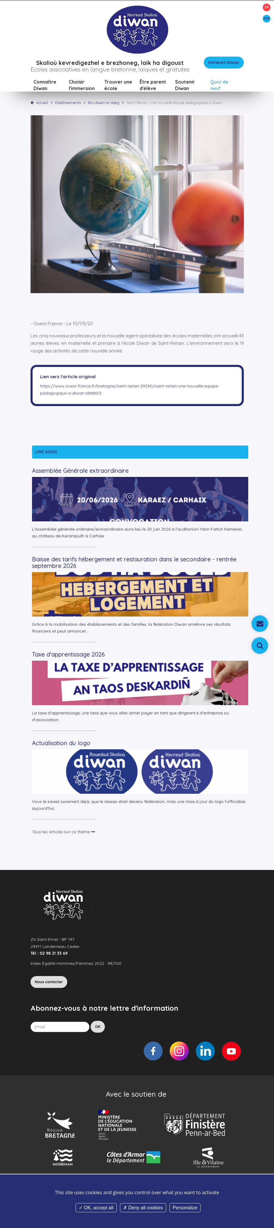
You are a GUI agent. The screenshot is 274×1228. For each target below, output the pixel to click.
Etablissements (68, 102)
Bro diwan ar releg (104, 102)
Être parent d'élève (153, 85)
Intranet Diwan (223, 63)
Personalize (185, 1207)
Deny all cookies (143, 1207)
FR (267, 7)
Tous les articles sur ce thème (63, 832)
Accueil (42, 102)
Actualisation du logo (61, 743)
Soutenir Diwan (185, 85)
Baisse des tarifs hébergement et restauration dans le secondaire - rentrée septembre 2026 (134, 563)
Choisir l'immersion (82, 85)
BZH (267, 18)
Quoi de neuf (219, 85)
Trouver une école (118, 85)
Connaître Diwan (44, 85)
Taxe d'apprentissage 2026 (68, 654)
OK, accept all (96, 1207)
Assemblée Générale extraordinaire (80, 471)
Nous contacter (49, 982)
